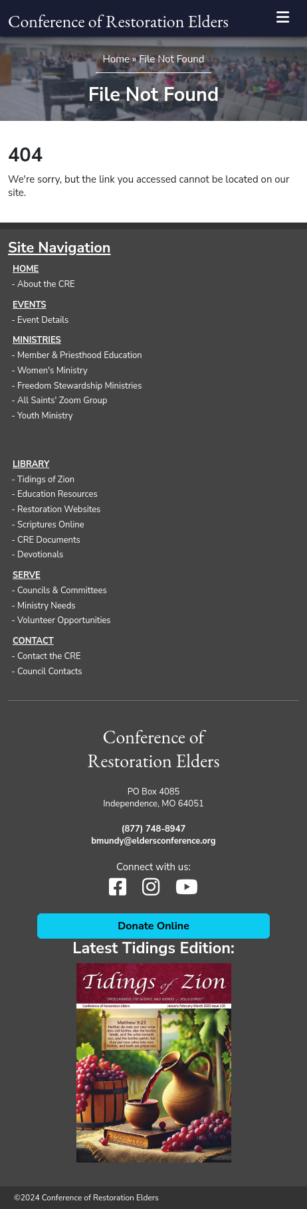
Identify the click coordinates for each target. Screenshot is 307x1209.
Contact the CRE (48, 656)
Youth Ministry (45, 416)
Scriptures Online (50, 525)
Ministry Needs (46, 606)
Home (116, 59)
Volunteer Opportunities (64, 620)
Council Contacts (49, 672)
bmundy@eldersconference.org (153, 841)
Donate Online (153, 926)
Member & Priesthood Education (79, 355)
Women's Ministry (52, 371)
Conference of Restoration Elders (118, 21)
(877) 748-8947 (153, 829)
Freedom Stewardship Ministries (79, 386)
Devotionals (40, 555)
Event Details (42, 320)
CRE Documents (48, 540)
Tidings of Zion (45, 480)
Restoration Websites (58, 509)
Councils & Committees (62, 591)
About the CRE (46, 284)
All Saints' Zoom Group (62, 401)
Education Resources (57, 494)
